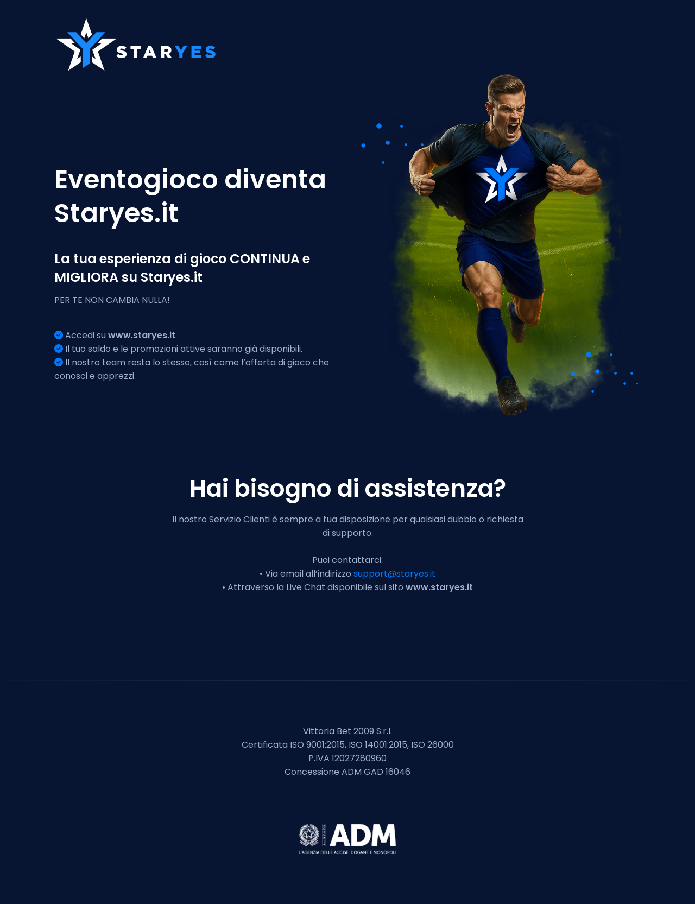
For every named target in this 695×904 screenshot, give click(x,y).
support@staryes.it (394, 573)
